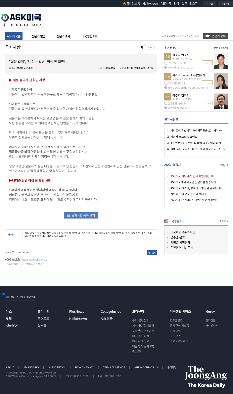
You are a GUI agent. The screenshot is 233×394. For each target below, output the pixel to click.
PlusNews (76, 311)
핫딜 (184, 3)
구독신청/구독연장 (143, 331)
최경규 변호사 (180, 55)
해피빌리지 (211, 325)
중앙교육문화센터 (180, 341)
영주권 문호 (177, 237)
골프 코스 (175, 336)
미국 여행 (175, 331)
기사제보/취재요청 (143, 325)
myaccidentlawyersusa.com (186, 88)
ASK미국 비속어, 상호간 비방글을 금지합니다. (196, 188)
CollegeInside (111, 311)
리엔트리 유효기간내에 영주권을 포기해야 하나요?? (199, 130)
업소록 (194, 3)
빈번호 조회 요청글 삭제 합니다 (188, 194)
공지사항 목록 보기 (81, 215)
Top (2, 294)
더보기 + (224, 164)
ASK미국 (166, 3)
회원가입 (226, 3)
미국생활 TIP (89, 36)
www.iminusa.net (178, 108)
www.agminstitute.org (34, 259)
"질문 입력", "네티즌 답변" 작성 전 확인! (193, 200)
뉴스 (9, 311)
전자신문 (210, 320)
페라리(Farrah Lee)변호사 (188, 75)
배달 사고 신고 (140, 341)
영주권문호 (176, 320)
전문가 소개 (63, 36)
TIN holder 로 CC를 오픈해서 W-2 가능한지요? (197, 149)
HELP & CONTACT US (146, 367)
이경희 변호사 (180, 95)
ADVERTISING (31, 367)
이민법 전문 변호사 (182, 59)
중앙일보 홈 (131, 3)
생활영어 (12, 325)
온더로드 (43, 318)
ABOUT (10, 367)
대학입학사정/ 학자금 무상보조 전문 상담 (23, 263)
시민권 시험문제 (180, 242)
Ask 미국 (107, 318)
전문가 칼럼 (38, 36)
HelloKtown (150, 3)
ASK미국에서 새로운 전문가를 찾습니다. (193, 182)
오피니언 (43, 311)
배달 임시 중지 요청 (143, 346)
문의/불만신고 (140, 320)
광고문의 (137, 351)
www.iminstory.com (179, 68)
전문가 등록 (215, 36)
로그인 (210, 3)
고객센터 (138, 311)
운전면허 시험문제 (181, 247)
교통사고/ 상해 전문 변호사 (186, 79)
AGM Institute (12, 259)
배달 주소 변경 (140, 336)
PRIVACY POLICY (84, 367)
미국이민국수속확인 (182, 232)
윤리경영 (171, 367)
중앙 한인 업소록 (179, 325)
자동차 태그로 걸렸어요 (183, 137)
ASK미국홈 (14, 36)
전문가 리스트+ (221, 47)
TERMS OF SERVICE (114, 367)
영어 (176, 3)
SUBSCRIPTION (57, 367)
